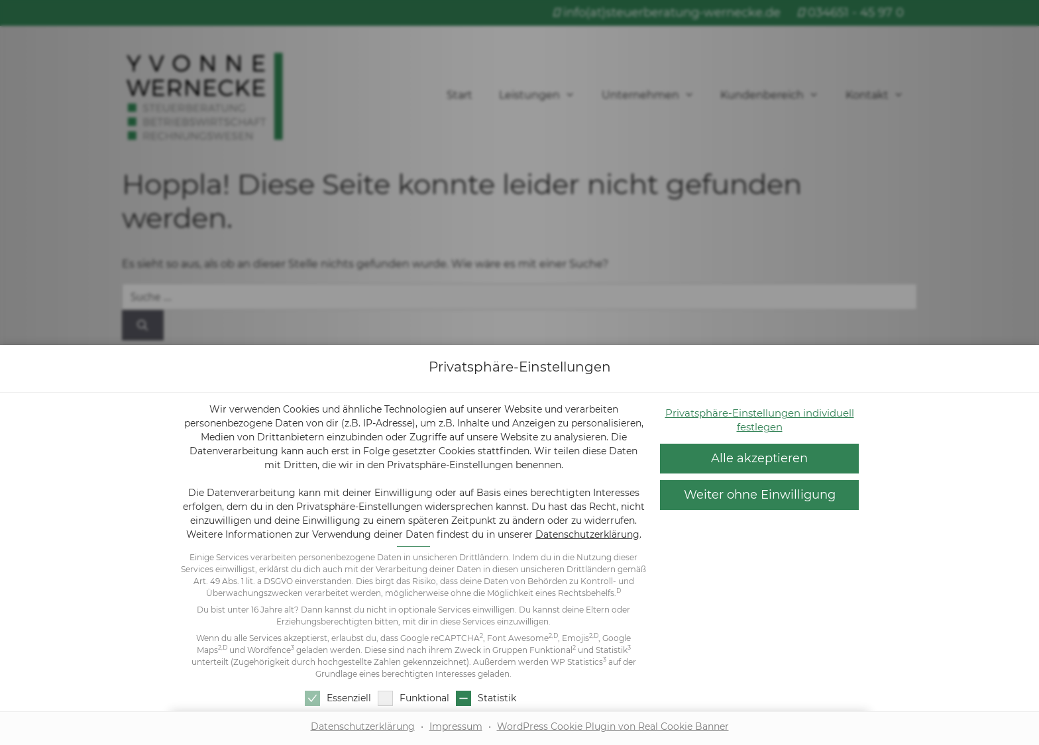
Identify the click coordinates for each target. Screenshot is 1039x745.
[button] (759, 495)
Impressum (455, 726)
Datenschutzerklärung (587, 534)
